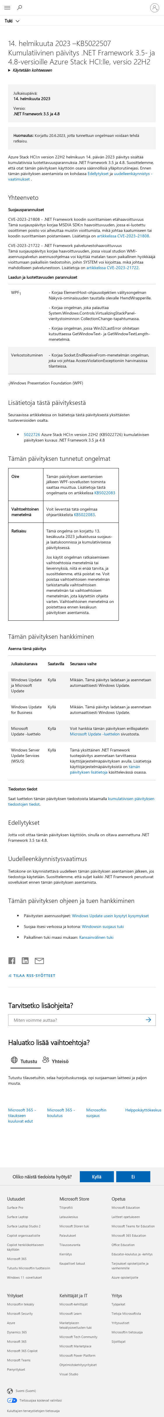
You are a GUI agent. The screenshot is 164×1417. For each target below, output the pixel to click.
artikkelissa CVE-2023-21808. (123, 236)
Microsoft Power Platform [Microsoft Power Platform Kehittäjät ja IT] (77, 1355)
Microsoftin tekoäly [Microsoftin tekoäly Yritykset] (20, 1304)
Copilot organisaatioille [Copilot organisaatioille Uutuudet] (23, 1235)
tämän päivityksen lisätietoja (105, 769)
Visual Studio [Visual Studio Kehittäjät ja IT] (68, 1374)
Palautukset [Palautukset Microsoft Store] (67, 1235)
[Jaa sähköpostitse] (36, 959)
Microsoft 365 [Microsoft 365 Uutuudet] (17, 1259)
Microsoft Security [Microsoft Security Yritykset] (20, 1313)
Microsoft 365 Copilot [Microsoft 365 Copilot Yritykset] (22, 1351)
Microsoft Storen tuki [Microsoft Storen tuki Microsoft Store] (74, 1226)
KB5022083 (104, 492)
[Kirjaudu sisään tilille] (155, 8)
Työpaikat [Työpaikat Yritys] (118, 1304)
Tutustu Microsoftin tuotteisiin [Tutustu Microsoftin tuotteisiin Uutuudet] (28, 1268)
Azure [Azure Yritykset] (11, 1323)
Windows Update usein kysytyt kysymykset (110, 915)
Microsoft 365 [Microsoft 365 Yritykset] (17, 1341)
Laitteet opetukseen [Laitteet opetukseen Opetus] (126, 1217)
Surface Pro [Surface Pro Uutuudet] (15, 1207)
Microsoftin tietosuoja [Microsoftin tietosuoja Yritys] (127, 1332)
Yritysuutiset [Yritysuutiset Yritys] (120, 1323)
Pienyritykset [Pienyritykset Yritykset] (16, 1369)
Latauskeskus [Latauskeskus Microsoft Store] (68, 1217)
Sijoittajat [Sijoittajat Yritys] (119, 1341)
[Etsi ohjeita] (20, 7)
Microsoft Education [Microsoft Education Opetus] (126, 1207)
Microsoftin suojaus (96, 1112)
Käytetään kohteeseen (32, 70)
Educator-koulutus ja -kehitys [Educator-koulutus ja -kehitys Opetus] (132, 1254)
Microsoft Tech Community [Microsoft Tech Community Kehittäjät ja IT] (78, 1337)
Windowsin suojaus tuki (103, 926)
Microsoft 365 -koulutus (61, 1112)
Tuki (9, 21)
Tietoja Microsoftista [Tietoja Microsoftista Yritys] (126, 1313)
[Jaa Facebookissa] (12, 959)
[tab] (25, 1061)
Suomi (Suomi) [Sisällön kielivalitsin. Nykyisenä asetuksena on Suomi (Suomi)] (26, 1390)
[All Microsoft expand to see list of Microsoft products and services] (7, 8)
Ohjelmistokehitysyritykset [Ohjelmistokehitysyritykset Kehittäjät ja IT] (78, 1365)
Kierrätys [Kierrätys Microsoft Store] (65, 1254)
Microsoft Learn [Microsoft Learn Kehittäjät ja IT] (70, 1313)
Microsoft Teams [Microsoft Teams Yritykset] (19, 1360)
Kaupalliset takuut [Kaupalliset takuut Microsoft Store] (72, 1263)
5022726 (32, 434)
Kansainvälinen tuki (96, 937)
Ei (133, 1177)
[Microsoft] (82, 4)
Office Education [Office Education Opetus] (123, 1245)
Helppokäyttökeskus (143, 1110)
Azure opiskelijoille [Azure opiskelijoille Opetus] (125, 1277)
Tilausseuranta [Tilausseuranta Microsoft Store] (69, 1245)
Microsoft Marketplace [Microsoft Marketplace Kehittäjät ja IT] (75, 1346)
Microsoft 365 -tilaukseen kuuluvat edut (22, 1115)
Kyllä (96, 1177)
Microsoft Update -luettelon (95, 734)
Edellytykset (98, 173)
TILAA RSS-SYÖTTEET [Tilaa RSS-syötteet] (34, 975)
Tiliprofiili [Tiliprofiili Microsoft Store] (66, 1207)
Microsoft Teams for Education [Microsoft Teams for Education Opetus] (133, 1226)
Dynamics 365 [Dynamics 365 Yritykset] (17, 1332)
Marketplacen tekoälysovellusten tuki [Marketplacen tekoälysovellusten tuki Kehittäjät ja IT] (75, 1325)
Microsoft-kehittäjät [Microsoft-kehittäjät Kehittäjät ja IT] (73, 1304)
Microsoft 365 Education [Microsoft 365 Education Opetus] (129, 1235)
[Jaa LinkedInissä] (22, 959)
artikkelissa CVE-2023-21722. (113, 267)
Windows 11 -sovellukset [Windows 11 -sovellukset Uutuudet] (24, 1277)
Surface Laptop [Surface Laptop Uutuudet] (17, 1217)
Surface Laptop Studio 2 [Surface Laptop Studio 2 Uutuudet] (23, 1226)
